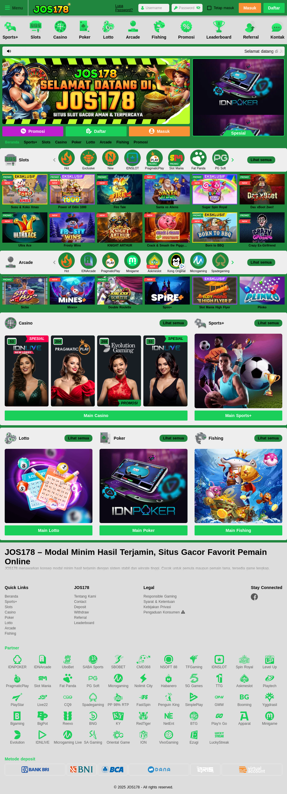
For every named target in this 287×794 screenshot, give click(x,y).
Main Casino (96, 415)
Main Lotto (48, 530)
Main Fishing (238, 530)
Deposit (80, 607)
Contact (80, 602)
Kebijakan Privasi (157, 607)
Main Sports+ (238, 415)
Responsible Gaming (160, 596)
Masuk (249, 8)
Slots (46, 142)
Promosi (33, 131)
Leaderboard (84, 623)
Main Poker (143, 530)
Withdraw (81, 612)
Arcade (106, 142)
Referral (80, 618)
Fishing (122, 142)
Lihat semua (261, 160)
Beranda (12, 142)
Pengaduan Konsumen (162, 612)
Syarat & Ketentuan (159, 602)
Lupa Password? (124, 8)
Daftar (274, 8)
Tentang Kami (85, 596)
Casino (61, 142)
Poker (76, 142)
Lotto (90, 142)
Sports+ (30, 142)
